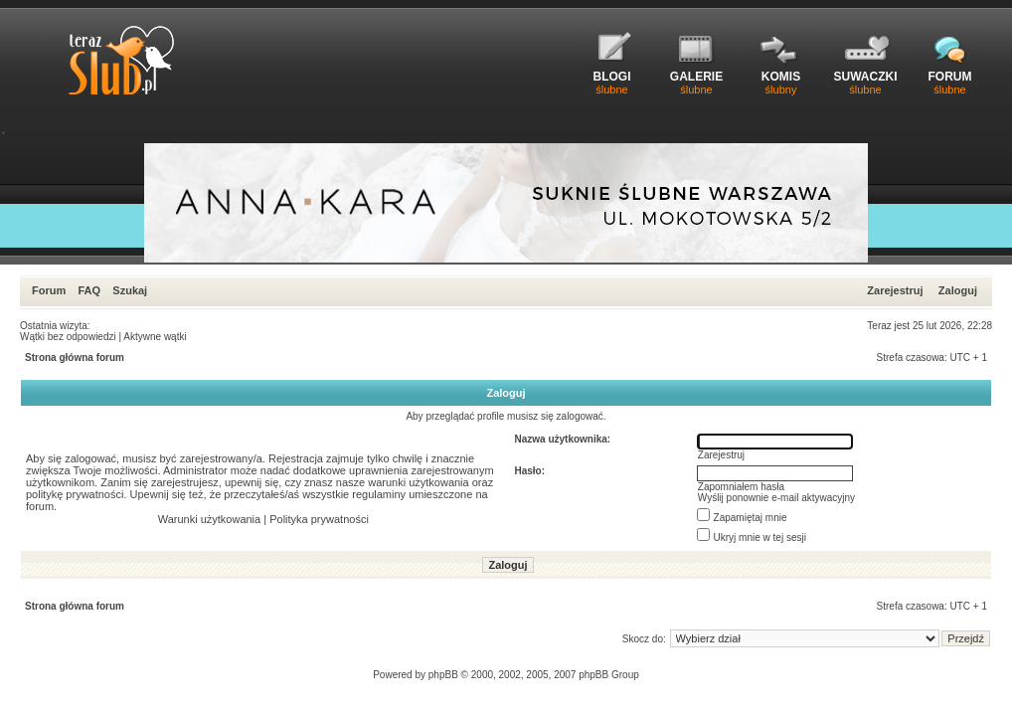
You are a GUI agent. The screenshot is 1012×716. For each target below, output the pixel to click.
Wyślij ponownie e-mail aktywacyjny (776, 497)
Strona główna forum (74, 357)
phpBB (443, 674)
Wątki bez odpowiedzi (68, 336)
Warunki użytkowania (209, 519)
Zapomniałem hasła (741, 486)
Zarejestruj (895, 290)
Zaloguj (957, 290)
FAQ (89, 290)
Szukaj (129, 290)
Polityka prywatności (319, 519)
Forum (49, 290)
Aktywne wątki (154, 336)
